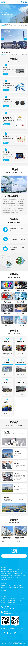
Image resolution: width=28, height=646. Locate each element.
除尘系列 (21, 585)
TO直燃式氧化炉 (22, 20)
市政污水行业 (4, 579)
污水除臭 (8, 564)
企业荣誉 (3, 602)
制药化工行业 (4, 571)
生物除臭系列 (4, 587)
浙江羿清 (12, 628)
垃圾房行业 (3, 577)
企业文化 (10, 598)
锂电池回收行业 (16, 571)
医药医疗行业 (10, 575)
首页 (3, 21)
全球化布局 (22, 598)
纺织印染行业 (16, 573)
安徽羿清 (7, 628)
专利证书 (14, 600)
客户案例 (3, 567)
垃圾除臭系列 (16, 587)
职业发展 (10, 600)
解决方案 (3, 562)
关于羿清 (3, 596)
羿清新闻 (3, 590)
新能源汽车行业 (17, 575)
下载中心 (21, 602)
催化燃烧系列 (15, 20)
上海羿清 (7, 629)
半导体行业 (3, 573)
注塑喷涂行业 (4, 575)
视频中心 (14, 602)
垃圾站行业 (23, 575)
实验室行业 (19, 577)
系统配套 (22, 587)
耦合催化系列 (10, 587)
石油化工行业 (4, 569)
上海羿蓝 (21, 628)
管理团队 (3, 600)
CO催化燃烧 (23, 25)
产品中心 (9, 20)
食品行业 (21, 573)
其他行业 (9, 579)
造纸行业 (14, 577)
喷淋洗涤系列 (10, 585)
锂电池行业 (9, 571)
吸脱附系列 (16, 585)
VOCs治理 (3, 564)
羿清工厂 (21, 600)
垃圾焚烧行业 (9, 577)
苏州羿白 (17, 628)
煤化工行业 (9, 569)
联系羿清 (10, 602)
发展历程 (14, 598)
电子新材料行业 (10, 573)
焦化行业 (14, 569)
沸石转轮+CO (13, 25)
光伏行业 (21, 571)
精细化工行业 (19, 569)
